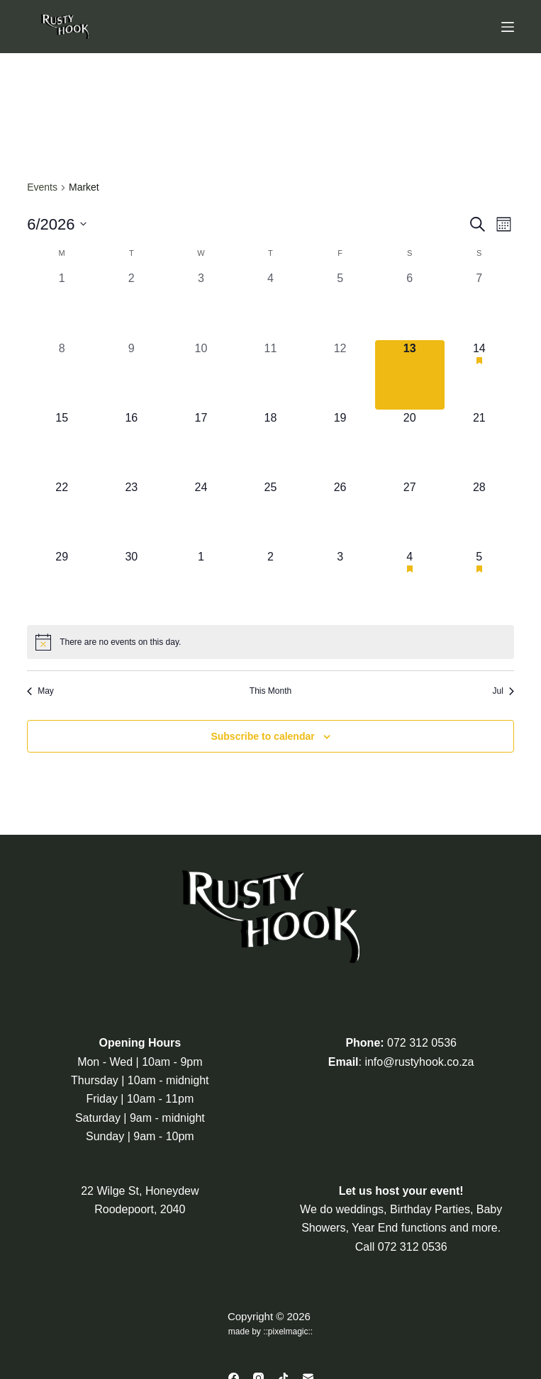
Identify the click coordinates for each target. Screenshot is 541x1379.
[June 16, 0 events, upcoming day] (131, 444)
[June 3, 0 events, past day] (200, 304)
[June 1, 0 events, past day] (61, 304)
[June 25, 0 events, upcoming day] (270, 513)
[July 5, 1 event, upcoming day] (479, 583)
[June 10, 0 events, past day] (200, 375)
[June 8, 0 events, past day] (61, 375)
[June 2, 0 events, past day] (131, 304)
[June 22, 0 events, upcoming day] (61, 513)
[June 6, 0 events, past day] (410, 304)
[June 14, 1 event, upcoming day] (479, 375)
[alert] (270, 642)
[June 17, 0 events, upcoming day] (200, 444)
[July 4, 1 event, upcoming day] (410, 583)
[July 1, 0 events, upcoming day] (200, 583)
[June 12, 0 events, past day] (340, 375)
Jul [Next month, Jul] (502, 691)
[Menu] (507, 27)
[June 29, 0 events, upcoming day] (61, 583)
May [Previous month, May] (40, 691)
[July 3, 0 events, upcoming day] (340, 583)
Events (42, 187)
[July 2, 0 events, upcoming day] (270, 583)
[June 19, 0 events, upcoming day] (340, 444)
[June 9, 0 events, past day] (131, 375)
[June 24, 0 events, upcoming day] (200, 513)
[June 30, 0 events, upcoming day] (131, 583)
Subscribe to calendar (262, 736)
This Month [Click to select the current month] (270, 691)
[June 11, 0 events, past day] (270, 375)
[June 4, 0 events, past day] (270, 304)
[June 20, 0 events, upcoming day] (410, 444)
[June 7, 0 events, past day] (479, 304)
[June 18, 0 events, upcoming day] (270, 444)
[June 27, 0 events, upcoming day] (410, 513)
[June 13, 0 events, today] (410, 375)
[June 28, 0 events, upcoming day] (479, 513)
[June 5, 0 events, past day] (340, 304)
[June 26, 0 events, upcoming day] (340, 513)
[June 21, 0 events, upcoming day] (479, 444)
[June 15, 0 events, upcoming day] (61, 444)
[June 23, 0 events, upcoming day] (131, 513)
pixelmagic (288, 1331)
